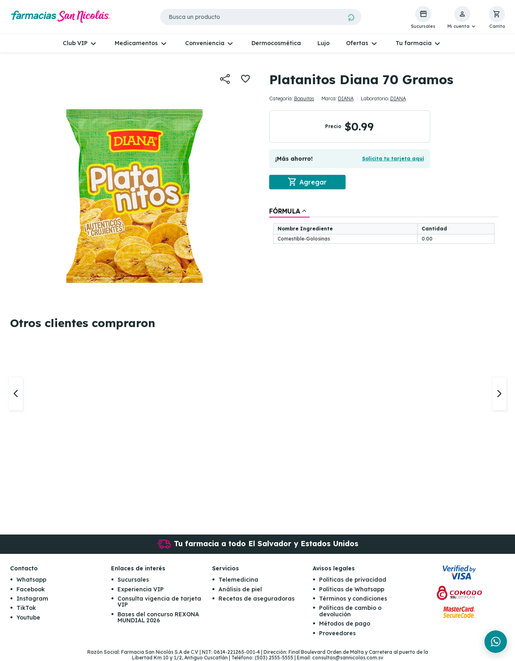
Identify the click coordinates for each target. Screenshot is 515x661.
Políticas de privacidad (352, 579)
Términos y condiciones (353, 598)
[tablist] (384, 226)
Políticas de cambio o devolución (350, 611)
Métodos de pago (344, 623)
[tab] (289, 211)
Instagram (32, 598)
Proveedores (337, 633)
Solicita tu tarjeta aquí (393, 158)
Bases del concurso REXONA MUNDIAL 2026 (158, 617)
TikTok (26, 608)
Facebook (30, 589)
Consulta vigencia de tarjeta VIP (159, 601)
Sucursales (133, 579)
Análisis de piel (240, 589)
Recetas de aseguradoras (256, 598)
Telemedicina (238, 579)
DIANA (346, 98)
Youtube (28, 617)
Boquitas (304, 98)
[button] (462, 17)
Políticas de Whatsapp (351, 589)
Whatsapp (31, 579)
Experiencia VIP (140, 589)
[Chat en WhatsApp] (495, 641)
